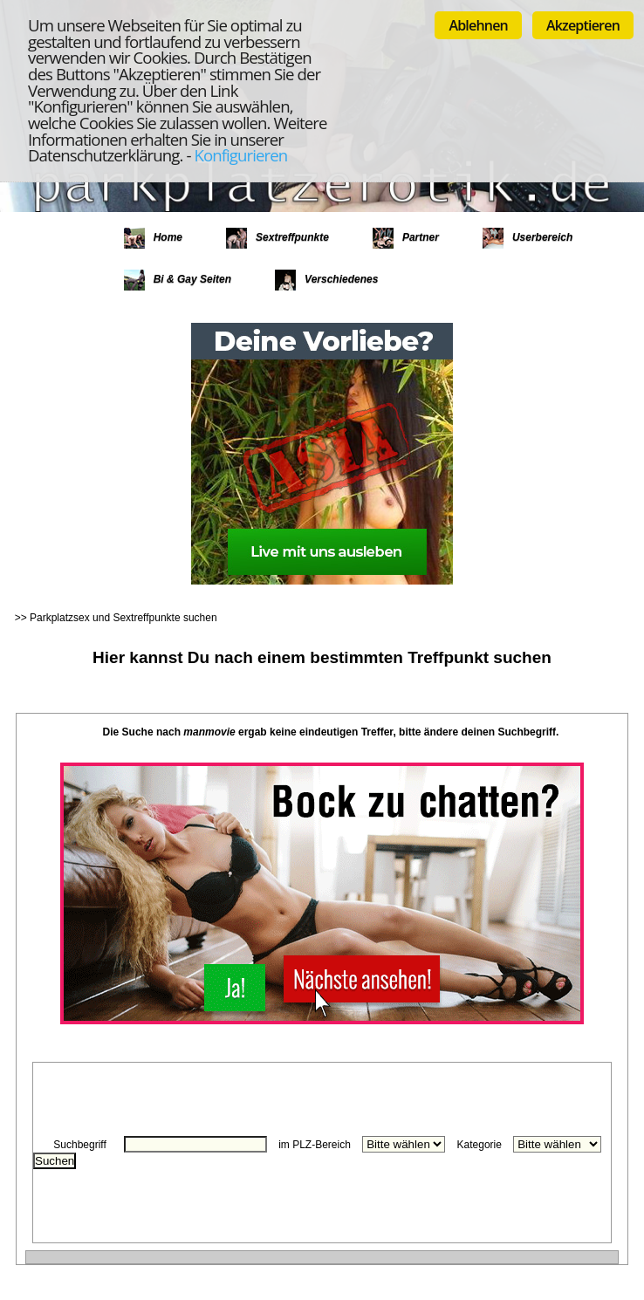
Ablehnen (478, 25)
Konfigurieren (240, 155)
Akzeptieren (583, 25)
